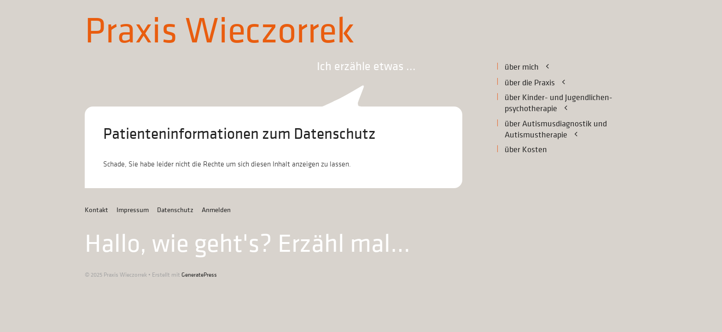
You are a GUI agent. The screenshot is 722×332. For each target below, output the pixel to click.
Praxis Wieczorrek (220, 31)
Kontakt (96, 210)
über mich (533, 66)
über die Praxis (541, 82)
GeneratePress (199, 275)
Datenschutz (175, 210)
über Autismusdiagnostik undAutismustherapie (556, 129)
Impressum (132, 210)
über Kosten (526, 150)
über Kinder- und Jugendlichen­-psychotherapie (558, 103)
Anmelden (216, 210)
